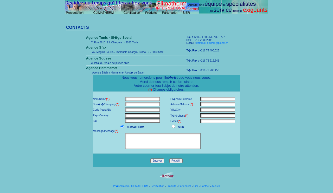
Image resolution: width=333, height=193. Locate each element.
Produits (171, 186)
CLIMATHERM (139, 186)
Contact (204, 186)
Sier (196, 186)
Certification (157, 186)
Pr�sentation (121, 186)
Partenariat (184, 186)
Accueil (216, 186)
